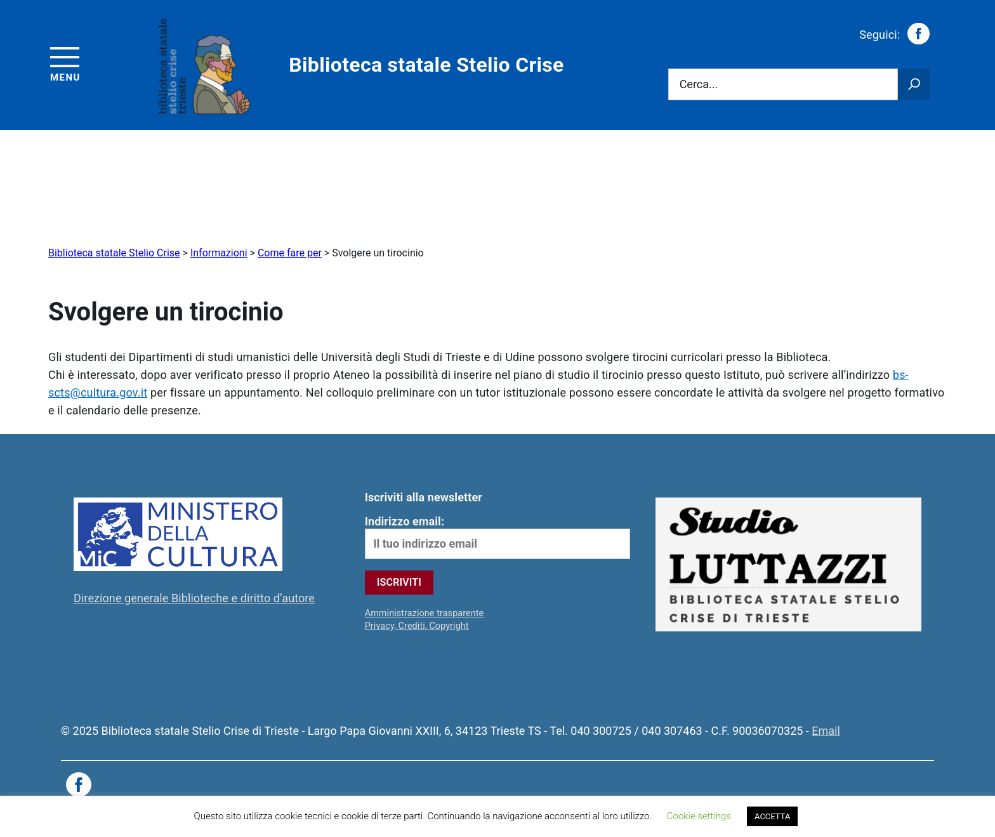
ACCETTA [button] (772, 816)
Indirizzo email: (498, 537)
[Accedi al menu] (65, 62)
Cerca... (699, 84)
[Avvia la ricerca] (914, 84)
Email (826, 730)
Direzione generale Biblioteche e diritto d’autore (194, 598)
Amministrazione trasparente (424, 613)
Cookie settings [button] (699, 816)
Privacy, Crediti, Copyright (417, 626)
